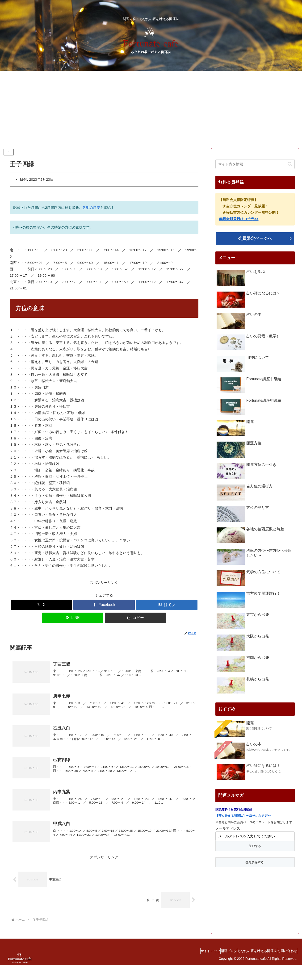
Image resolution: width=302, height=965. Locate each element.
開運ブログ (217, 950)
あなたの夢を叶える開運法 (250, 950)
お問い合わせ (285, 950)
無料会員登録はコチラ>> (239, 219)
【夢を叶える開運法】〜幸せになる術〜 (243, 816)
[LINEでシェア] (72, 618)
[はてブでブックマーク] (166, 605)
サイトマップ (194, 950)
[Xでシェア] (41, 605)
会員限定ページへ (255, 238)
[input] (255, 164)
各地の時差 (91, 207)
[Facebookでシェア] (104, 605)
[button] (135, 618)
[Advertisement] (151, 109)
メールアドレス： (229, 828)
